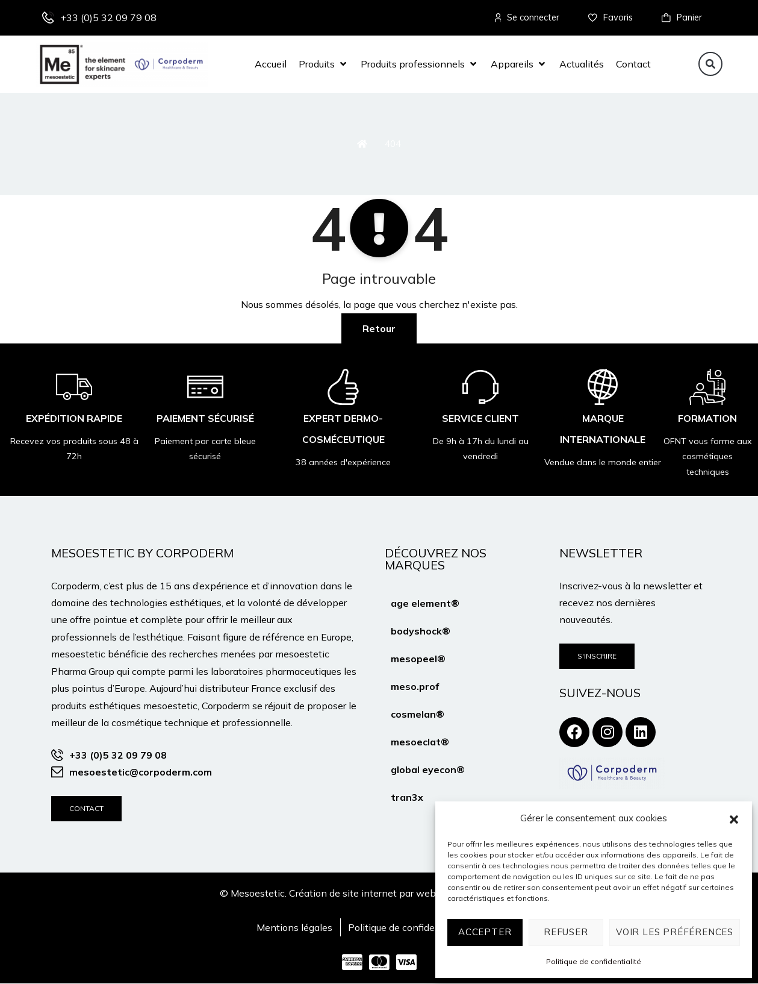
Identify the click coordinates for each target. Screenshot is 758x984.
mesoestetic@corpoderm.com (140, 772)
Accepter (484, 932)
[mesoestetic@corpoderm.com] (57, 772)
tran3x (407, 797)
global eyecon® (428, 769)
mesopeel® (418, 659)
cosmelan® (417, 714)
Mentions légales (294, 928)
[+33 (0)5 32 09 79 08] (48, 18)
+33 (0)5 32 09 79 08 (108, 17)
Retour (379, 328)
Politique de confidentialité (593, 961)
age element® (425, 603)
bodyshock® (420, 631)
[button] (734, 818)
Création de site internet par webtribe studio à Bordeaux (413, 893)
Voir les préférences (674, 932)
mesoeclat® (420, 742)
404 (393, 143)
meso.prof (415, 686)
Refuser (566, 932)
